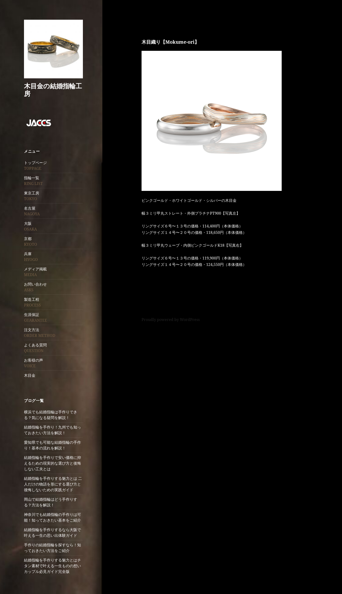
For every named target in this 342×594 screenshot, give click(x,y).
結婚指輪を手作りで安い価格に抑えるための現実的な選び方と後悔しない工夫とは (52, 463)
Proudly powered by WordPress (171, 319)
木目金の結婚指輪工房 (53, 89)
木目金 (29, 375)
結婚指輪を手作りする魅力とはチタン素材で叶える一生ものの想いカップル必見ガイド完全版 (52, 565)
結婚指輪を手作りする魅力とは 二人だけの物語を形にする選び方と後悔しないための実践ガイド (53, 484)
